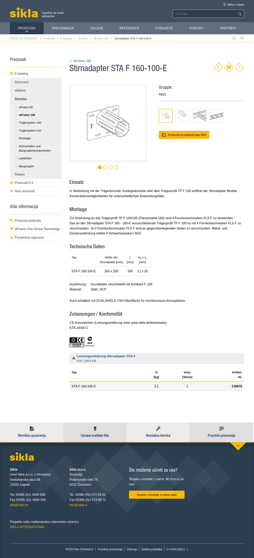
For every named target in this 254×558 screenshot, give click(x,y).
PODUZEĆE (164, 30)
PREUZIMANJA (63, 28)
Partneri (228, 28)
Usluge (96, 30)
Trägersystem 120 (28, 130)
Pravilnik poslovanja (110, 549)
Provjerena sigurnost (27, 237)
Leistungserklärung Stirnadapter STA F (157, 358)
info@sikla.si (78, 505)
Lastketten (23, 158)
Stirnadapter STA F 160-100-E (132, 38)
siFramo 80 (24, 107)
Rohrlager (23, 138)
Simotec (85, 38)
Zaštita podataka (151, 549)
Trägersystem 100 (28, 122)
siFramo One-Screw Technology (35, 229)
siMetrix (20, 90)
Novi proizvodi (22, 191)
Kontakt (196, 28)
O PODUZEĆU (175, 549)
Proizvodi (27, 30)
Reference (129, 28)
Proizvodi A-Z (22, 182)
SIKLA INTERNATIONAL (27, 527)
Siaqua (20, 174)
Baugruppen (24, 166)
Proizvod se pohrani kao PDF (184, 135)
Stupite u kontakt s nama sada (157, 494)
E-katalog (68, 38)
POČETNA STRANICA (26, 38)
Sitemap (132, 549)
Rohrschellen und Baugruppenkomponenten (33, 148)
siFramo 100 (103, 38)
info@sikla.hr (19, 505)
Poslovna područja (25, 220)
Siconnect (22, 82)
